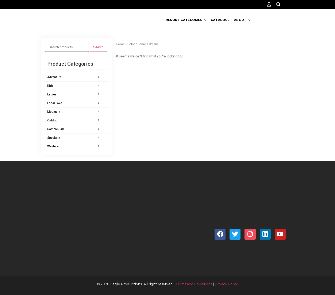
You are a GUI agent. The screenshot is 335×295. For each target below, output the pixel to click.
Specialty (73, 138)
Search (98, 47)
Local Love (73, 103)
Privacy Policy (226, 284)
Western (73, 146)
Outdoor (73, 120)
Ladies (73, 94)
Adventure (73, 77)
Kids (73, 86)
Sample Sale (73, 129)
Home (120, 44)
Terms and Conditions (194, 284)
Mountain (73, 112)
